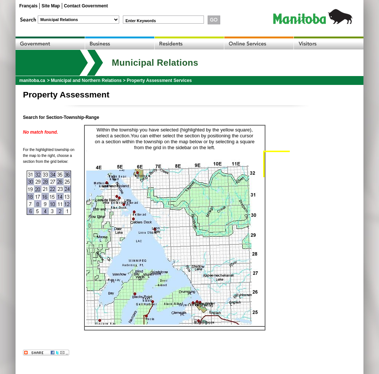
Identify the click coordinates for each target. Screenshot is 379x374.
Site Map (50, 5)
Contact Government (86, 5)
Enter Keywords (140, 20)
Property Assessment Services (159, 80)
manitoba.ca (32, 80)
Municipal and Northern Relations (86, 80)
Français (28, 5)
